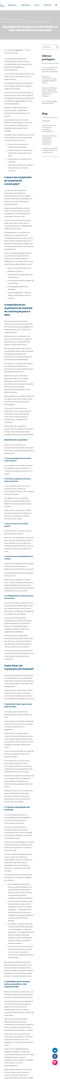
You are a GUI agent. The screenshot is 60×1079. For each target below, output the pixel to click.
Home (5, 19)
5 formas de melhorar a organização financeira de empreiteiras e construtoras (49, 140)
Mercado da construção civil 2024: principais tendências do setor (49, 80)
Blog (37, 5)
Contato (48, 5)
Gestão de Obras (20, 19)
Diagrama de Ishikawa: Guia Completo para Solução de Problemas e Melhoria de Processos (49, 92)
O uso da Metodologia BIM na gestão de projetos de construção (50, 103)
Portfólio (25, 5)
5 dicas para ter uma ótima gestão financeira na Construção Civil (49, 128)
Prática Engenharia (15, 50)
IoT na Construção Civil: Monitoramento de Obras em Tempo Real (50, 70)
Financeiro (46, 121)
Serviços (12, 5)
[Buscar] (57, 47)
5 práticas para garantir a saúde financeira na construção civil (50, 150)
